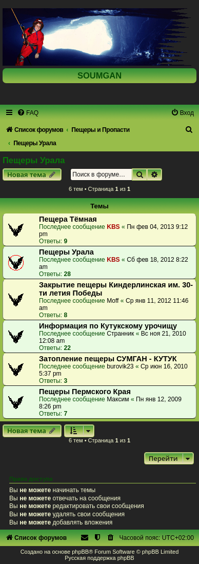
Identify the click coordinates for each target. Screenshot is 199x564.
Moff (112, 300)
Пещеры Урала (34, 160)
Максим (118, 399)
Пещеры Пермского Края (85, 391)
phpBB (80, 552)
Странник (120, 333)
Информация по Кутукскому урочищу (108, 326)
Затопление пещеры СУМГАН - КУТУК (108, 359)
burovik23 (120, 366)
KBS (113, 226)
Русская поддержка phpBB (99, 558)
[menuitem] (27, 112)
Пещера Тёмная (68, 219)
